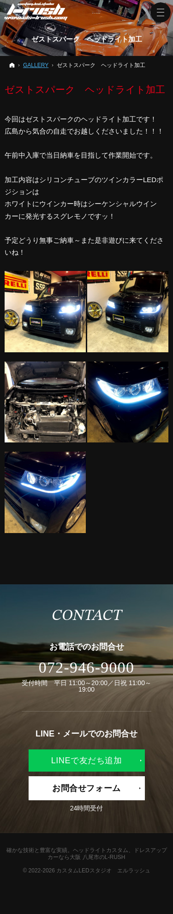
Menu (160, 12)
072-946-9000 (86, 667)
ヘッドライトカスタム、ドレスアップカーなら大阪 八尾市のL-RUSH (107, 853)
